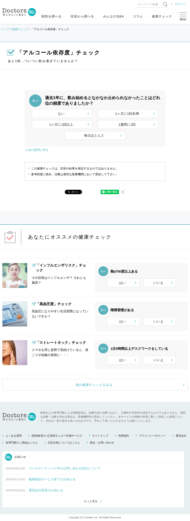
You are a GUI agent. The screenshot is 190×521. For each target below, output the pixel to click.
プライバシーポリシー (152, 435)
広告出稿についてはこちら (64, 442)
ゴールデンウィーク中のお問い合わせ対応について (65, 468)
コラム (138, 16)
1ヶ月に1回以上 (61, 124)
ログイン (181, 4)
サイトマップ (100, 435)
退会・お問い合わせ (102, 442)
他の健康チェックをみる (94, 385)
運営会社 (181, 435)
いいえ (158, 283)
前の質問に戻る (38, 150)
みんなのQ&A (113, 16)
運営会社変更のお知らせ (46, 490)
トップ (5, 29)
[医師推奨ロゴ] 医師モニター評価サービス (57, 435)
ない (61, 113)
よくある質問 (14, 435)
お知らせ (15, 457)
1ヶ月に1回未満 (127, 113)
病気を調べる (51, 16)
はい (122, 283)
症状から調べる (82, 16)
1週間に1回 (127, 124)
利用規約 (123, 435)
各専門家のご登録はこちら (22, 442)
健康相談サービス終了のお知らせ (52, 479)
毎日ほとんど (94, 135)
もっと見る (90, 501)
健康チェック (162, 16)
